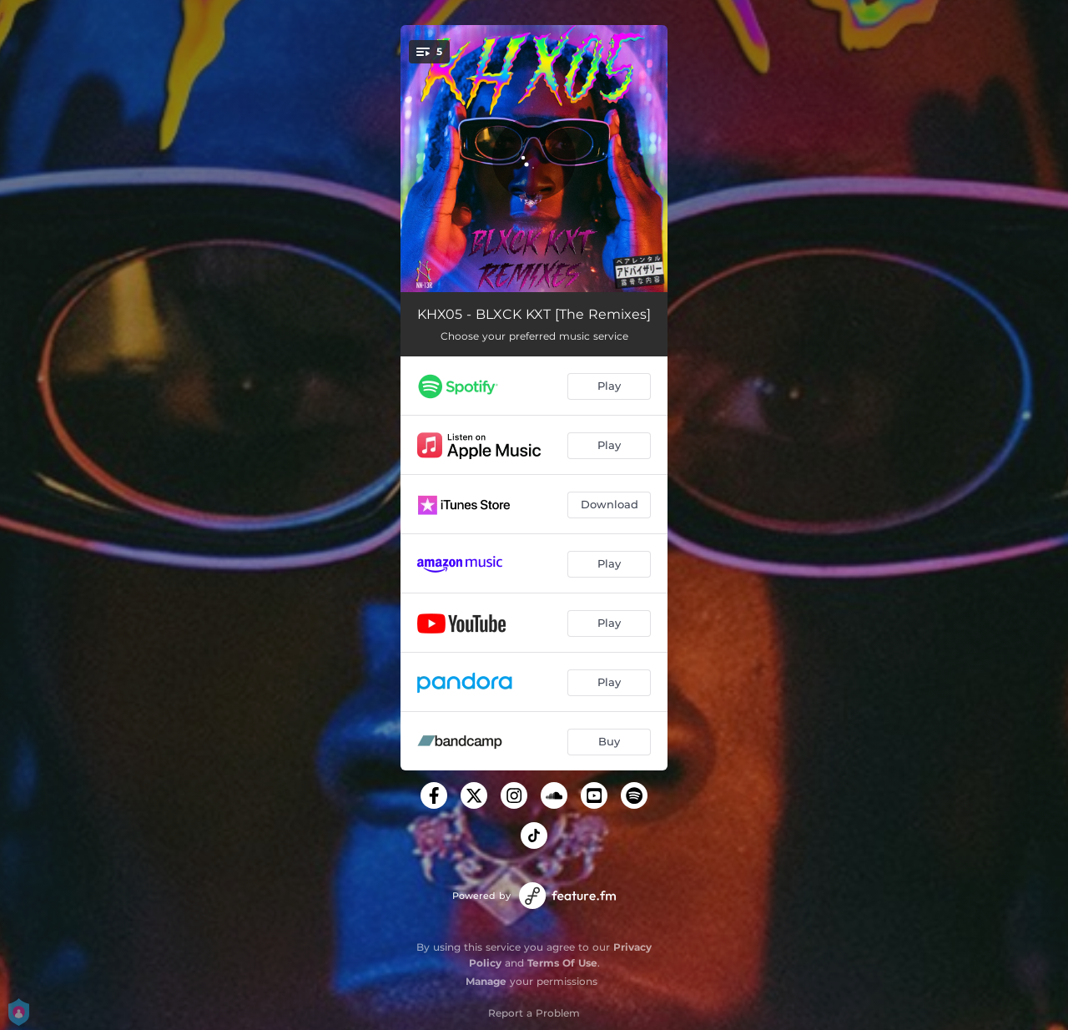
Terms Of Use (562, 963)
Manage (486, 981)
